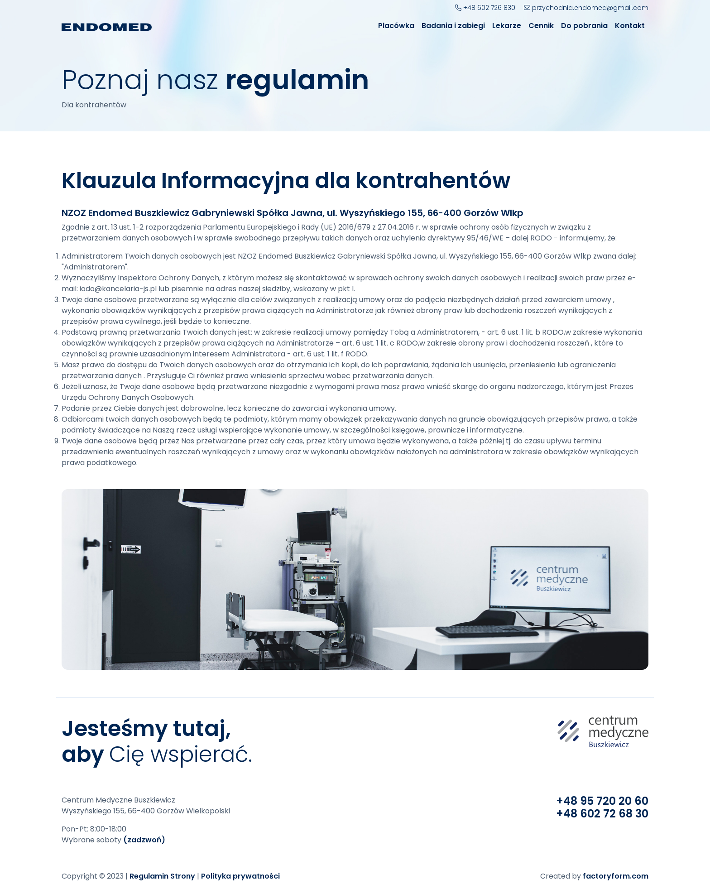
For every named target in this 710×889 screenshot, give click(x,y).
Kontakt (630, 25)
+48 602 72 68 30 (602, 813)
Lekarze (506, 25)
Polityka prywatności (240, 876)
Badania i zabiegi (453, 25)
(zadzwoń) (144, 840)
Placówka (396, 25)
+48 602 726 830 (485, 7)
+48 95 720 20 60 (602, 800)
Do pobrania (584, 25)
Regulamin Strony (162, 876)
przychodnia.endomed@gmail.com (586, 7)
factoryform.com (615, 876)
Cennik (541, 25)
